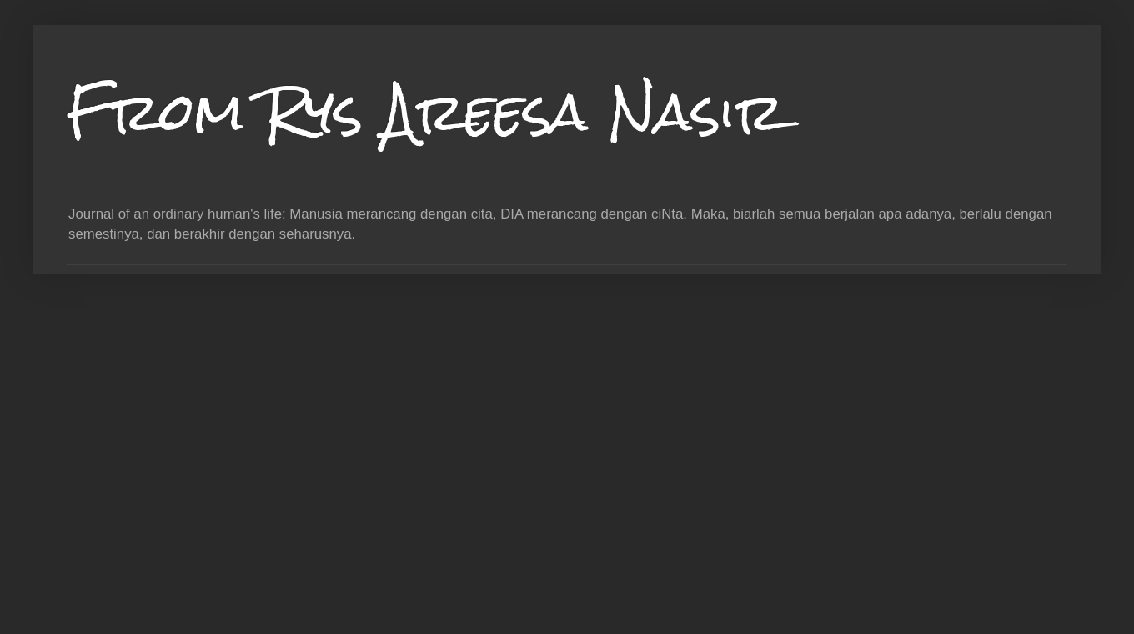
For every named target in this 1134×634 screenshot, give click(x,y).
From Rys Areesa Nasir (426, 111)
